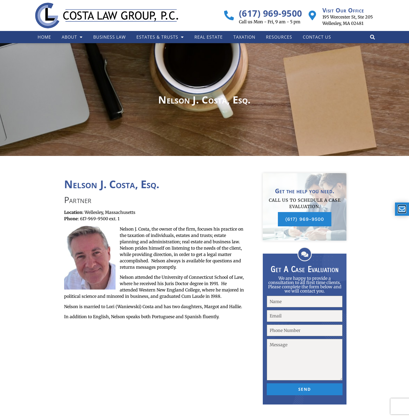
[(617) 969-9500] (229, 15)
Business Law (109, 37)
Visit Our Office (343, 10)
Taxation (244, 37)
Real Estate (208, 37)
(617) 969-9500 (270, 13)
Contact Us (317, 37)
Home (44, 37)
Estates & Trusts (160, 37)
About (72, 37)
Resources (279, 37)
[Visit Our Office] (312, 15)
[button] (372, 37)
